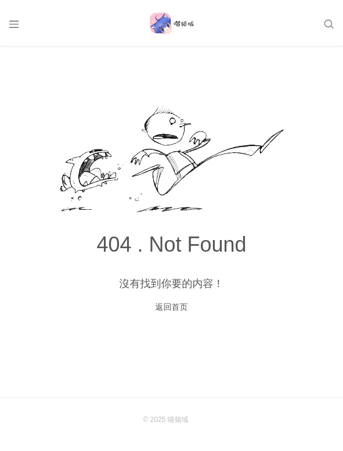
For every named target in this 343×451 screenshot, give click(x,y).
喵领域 (178, 420)
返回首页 (172, 307)
